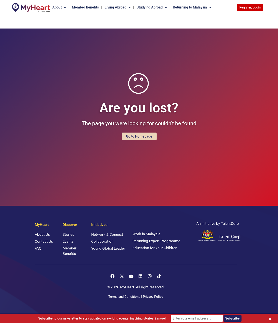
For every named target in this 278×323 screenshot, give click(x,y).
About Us (42, 234)
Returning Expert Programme (156, 241)
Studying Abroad (152, 7)
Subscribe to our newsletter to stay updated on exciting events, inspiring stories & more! (102, 318)
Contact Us (44, 241)
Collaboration (102, 241)
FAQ (38, 248)
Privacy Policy (153, 297)
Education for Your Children (154, 248)
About (59, 7)
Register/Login (250, 7)
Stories (68, 234)
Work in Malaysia (146, 234)
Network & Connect (107, 234)
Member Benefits (85, 7)
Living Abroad (118, 7)
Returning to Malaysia (192, 7)
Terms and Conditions (124, 297)
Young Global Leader (108, 248)
